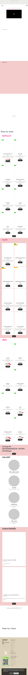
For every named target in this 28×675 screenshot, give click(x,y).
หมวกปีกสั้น (12, 646)
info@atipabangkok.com (5, 645)
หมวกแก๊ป (12, 647)
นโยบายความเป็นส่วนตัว (21, 670)
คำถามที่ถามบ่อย (13, 663)
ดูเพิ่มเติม (14, 236)
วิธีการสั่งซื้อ (13, 659)
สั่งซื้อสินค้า (7, 161)
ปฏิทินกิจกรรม (13, 664)
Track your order (14, 662)
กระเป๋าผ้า (12, 650)
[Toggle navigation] (27, 6)
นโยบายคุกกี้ (6, 671)
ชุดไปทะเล (12, 645)
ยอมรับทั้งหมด (16, 673)
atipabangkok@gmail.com (5, 647)
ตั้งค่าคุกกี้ (11, 673)
